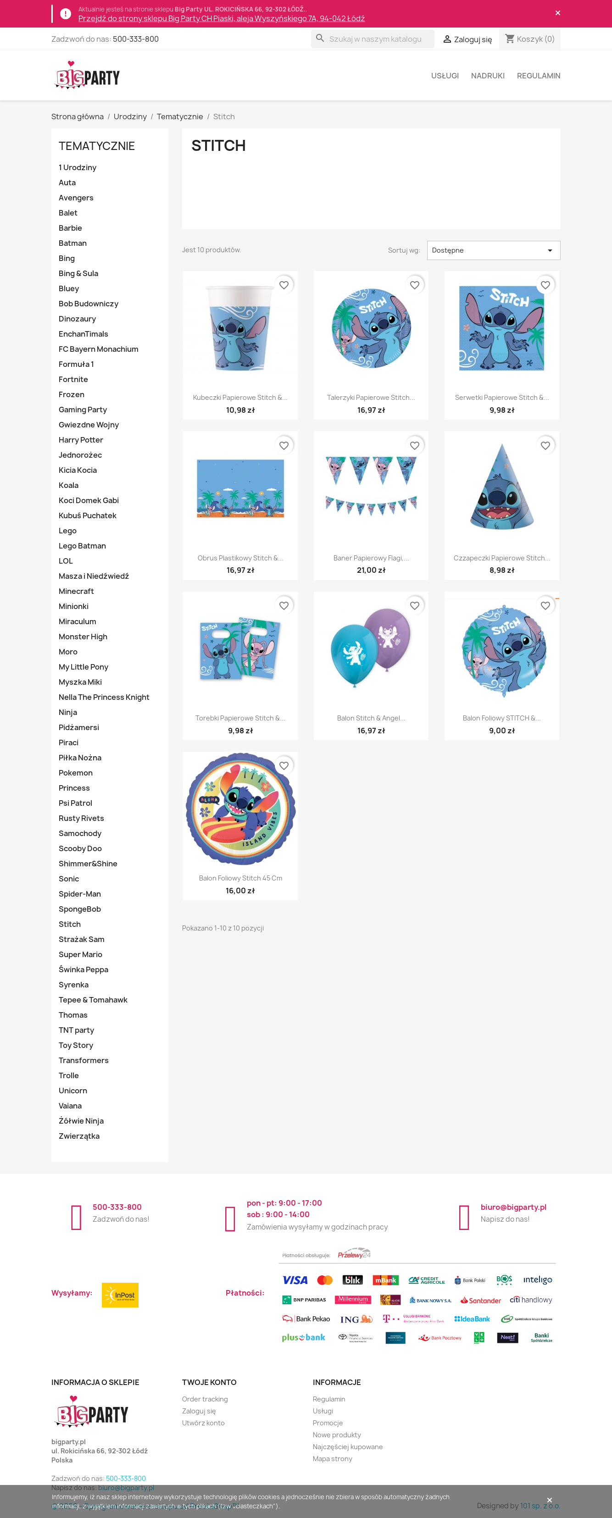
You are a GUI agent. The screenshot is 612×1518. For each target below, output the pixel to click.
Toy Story (76, 1045)
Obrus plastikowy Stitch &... (241, 558)
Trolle (69, 1075)
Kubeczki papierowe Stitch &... (240, 397)
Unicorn (73, 1091)
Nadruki (488, 76)
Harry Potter (81, 440)
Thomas (73, 1015)
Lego (68, 531)
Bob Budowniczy (88, 304)
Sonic (69, 879)
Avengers (76, 198)
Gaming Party (83, 409)
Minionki (74, 606)
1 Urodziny (77, 167)
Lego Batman (82, 546)
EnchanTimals (83, 334)
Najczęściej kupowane (348, 1446)
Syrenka (74, 985)
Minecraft (76, 591)
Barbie (70, 228)
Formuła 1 (76, 364)
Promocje (328, 1422)
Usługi (445, 76)
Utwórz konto (203, 1422)
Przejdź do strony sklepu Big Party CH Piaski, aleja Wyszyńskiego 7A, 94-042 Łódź (221, 18)
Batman (73, 243)
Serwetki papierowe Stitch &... (502, 397)
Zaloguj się (199, 1411)
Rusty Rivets (81, 818)
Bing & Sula (78, 273)
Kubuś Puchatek (88, 515)
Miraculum (77, 621)
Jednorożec (80, 455)
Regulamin (539, 76)
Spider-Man (80, 894)
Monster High (83, 637)
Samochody (80, 833)
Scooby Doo (80, 848)
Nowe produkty (337, 1434)
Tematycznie (97, 146)
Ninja (68, 712)
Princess (74, 788)
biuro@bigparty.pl (513, 1207)
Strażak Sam (82, 939)
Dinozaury (77, 319)
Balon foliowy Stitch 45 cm (240, 878)
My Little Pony (83, 667)
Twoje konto (209, 1382)
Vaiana (70, 1106)
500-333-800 (136, 39)
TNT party (76, 1030)
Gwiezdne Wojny (89, 425)
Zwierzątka (79, 1136)
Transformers (84, 1060)
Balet (68, 213)
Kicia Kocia (78, 470)
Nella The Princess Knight (104, 697)
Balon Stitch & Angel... (371, 718)
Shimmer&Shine (88, 864)
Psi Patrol (75, 803)
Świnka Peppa (83, 969)
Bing (67, 258)
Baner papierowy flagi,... (371, 558)
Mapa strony (332, 1458)
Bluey (69, 288)
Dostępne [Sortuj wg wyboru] (494, 250)
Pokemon (76, 773)
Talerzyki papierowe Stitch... (371, 397)
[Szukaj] (372, 39)
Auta (67, 182)
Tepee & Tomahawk (93, 1000)
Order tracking (205, 1399)
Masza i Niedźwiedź (94, 576)
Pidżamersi (79, 727)
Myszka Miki (80, 682)
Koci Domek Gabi (89, 500)
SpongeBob (80, 909)
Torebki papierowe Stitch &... (240, 718)
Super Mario (80, 954)
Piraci (68, 742)
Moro (68, 652)
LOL (66, 561)
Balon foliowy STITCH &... (502, 718)
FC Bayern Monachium (99, 349)
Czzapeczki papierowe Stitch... (502, 558)
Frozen (71, 394)
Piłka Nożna (80, 758)
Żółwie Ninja (81, 1121)
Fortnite (73, 379)
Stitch (70, 924)
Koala (68, 485)
